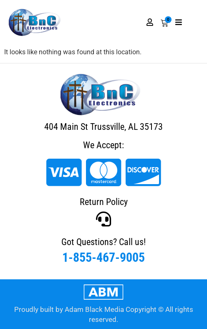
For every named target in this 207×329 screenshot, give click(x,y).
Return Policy (104, 202)
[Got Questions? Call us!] (103, 219)
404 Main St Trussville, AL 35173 (103, 126)
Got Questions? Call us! (103, 242)
